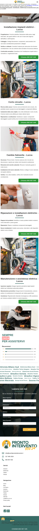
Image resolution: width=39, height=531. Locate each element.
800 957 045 (7, 460)
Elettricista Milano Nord (28, 367)
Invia (29, 429)
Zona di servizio (7, 420)
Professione (6, 404)
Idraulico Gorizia (19, 374)
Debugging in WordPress (32, 5)
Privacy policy (6, 500)
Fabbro (5, 472)
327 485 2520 (8, 456)
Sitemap (5, 496)
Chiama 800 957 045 (19, 529)
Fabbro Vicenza (28, 378)
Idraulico (5, 468)
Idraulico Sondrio (18, 376)
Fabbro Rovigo (19, 378)
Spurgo (5, 474)
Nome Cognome (7, 397)
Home (4, 483)
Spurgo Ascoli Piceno (22, 380)
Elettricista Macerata (17, 371)
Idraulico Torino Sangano (22, 369)
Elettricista (5, 470)
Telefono (5, 411)
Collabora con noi (7, 498)
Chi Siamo (5, 487)
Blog (4, 485)
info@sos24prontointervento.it (14, 453)
